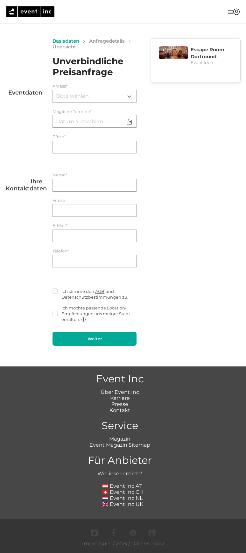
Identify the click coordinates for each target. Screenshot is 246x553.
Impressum (97, 544)
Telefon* (61, 251)
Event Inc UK (123, 504)
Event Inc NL (122, 498)
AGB (99, 291)
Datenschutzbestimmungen (91, 297)
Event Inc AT (122, 486)
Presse (119, 404)
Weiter (95, 338)
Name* (60, 175)
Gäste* (59, 136)
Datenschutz (147, 544)
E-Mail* (60, 225)
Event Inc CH (123, 492)
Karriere (120, 398)
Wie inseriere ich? (119, 474)
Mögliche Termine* (72, 111)
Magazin (119, 439)
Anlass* (60, 86)
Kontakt (119, 410)
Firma (59, 200)
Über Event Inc (120, 392)
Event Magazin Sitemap (119, 445)
